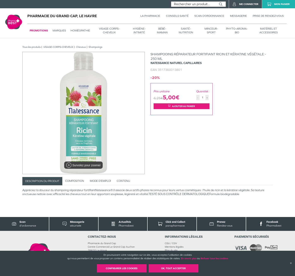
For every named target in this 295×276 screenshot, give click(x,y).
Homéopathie (80, 30)
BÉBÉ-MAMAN (162, 30)
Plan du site (171, 250)
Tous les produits (31, 47)
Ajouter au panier (181, 106)
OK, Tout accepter (173, 268)
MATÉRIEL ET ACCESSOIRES (268, 30)
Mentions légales (174, 246)
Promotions (39, 30)
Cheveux (81, 47)
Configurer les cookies (121, 268)
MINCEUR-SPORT (211, 30)
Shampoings (95, 47)
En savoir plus (188, 258)
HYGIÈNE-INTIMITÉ (139, 30)
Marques (59, 30)
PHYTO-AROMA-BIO (237, 30)
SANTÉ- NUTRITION (186, 30)
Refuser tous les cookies (214, 258)
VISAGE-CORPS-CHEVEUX (109, 30)
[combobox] (193, 4)
